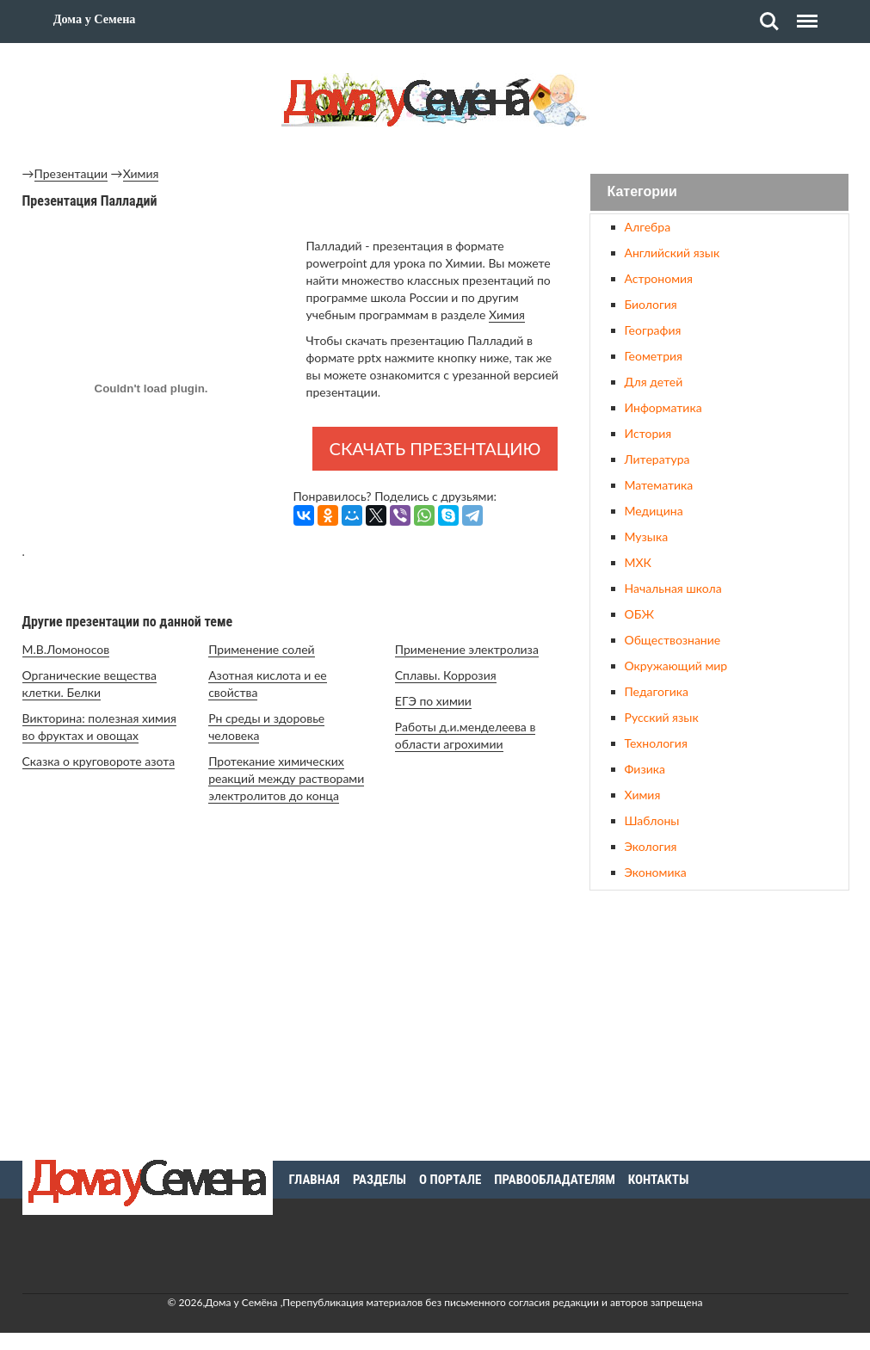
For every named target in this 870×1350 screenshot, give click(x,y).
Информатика (663, 407)
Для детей (654, 381)
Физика (645, 768)
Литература (657, 459)
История (648, 433)
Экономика (656, 872)
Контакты (658, 1179)
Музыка (647, 536)
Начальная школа (673, 588)
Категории (642, 192)
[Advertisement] (719, 1023)
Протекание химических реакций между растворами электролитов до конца (286, 778)
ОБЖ (639, 614)
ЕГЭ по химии (433, 700)
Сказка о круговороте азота (99, 761)
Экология (651, 846)
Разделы (379, 1179)
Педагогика (656, 691)
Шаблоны (652, 820)
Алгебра (648, 226)
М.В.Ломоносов (66, 649)
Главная (314, 1179)
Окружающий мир (676, 665)
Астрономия (659, 278)
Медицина (654, 510)
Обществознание (673, 639)
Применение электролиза (467, 649)
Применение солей (261, 649)
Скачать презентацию (435, 448)
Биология (651, 304)
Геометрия (653, 355)
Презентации (71, 173)
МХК (638, 562)
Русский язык (662, 717)
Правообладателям (554, 1179)
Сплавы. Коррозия (446, 675)
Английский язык (672, 252)
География (653, 330)
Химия (141, 173)
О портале (450, 1179)
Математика (659, 485)
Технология (656, 743)
